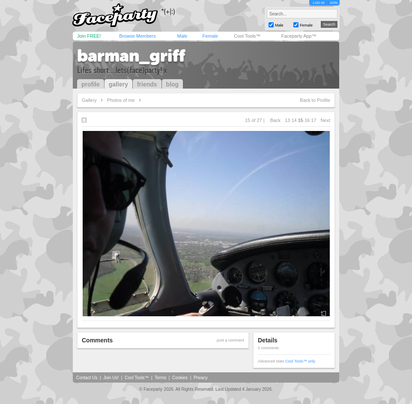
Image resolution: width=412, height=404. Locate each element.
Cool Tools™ (247, 36)
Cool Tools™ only (300, 361)
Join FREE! (89, 36)
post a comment (230, 340)
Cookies (180, 377)
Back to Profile (315, 100)
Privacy (201, 377)
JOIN (333, 3)
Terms (160, 377)
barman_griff (131, 55)
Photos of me (121, 100)
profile (90, 84)
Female (210, 36)
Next (325, 120)
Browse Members (137, 36)
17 (313, 120)
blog (172, 84)
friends (147, 84)
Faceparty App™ (298, 36)
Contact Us (86, 377)
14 (293, 120)
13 (287, 120)
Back (275, 120)
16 (307, 120)
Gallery (89, 100)
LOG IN (318, 3)
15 (300, 120)
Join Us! (111, 377)
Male (182, 36)
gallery (118, 84)
